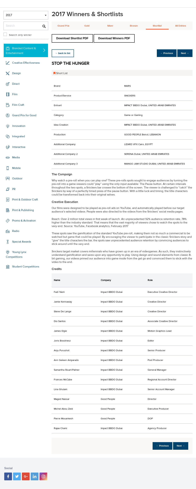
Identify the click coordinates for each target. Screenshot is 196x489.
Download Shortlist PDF (72, 38)
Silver (110, 25)
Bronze (134, 25)
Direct (16, 84)
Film (14, 94)
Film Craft (18, 105)
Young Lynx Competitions (16, 254)
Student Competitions (25, 266)
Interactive (18, 147)
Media (16, 157)
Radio (15, 231)
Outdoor (17, 178)
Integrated (18, 136)
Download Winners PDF (114, 38)
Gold (86, 25)
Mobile (16, 168)
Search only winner (20, 35)
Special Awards (21, 241)
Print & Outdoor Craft (25, 199)
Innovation (18, 126)
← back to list (63, 53)
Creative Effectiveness (26, 63)
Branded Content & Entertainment (21, 51)
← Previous (165, 53)
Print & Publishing (23, 210)
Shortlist (157, 25)
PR (14, 189)
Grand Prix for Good (24, 115)
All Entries (180, 25)
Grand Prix (63, 25)
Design (16, 73)
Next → (184, 53)
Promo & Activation (24, 220)
